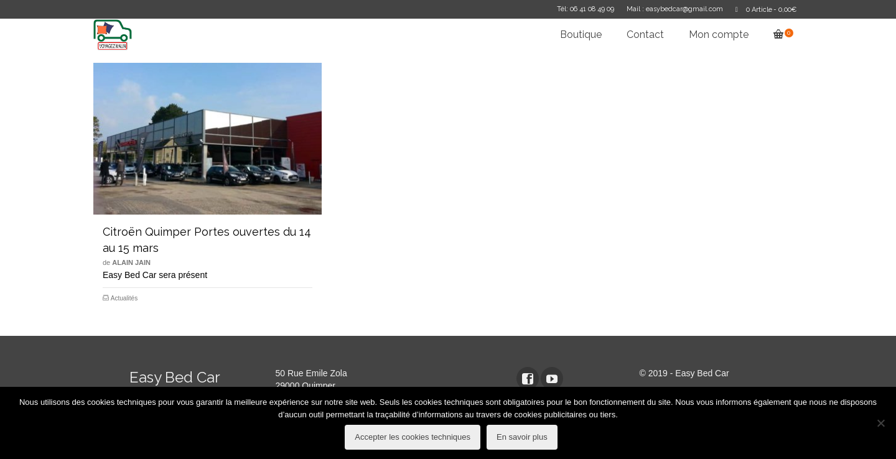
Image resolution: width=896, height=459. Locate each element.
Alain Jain (131, 262)
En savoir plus (522, 437)
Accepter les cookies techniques (412, 437)
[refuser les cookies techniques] (880, 423)
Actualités (124, 298)
